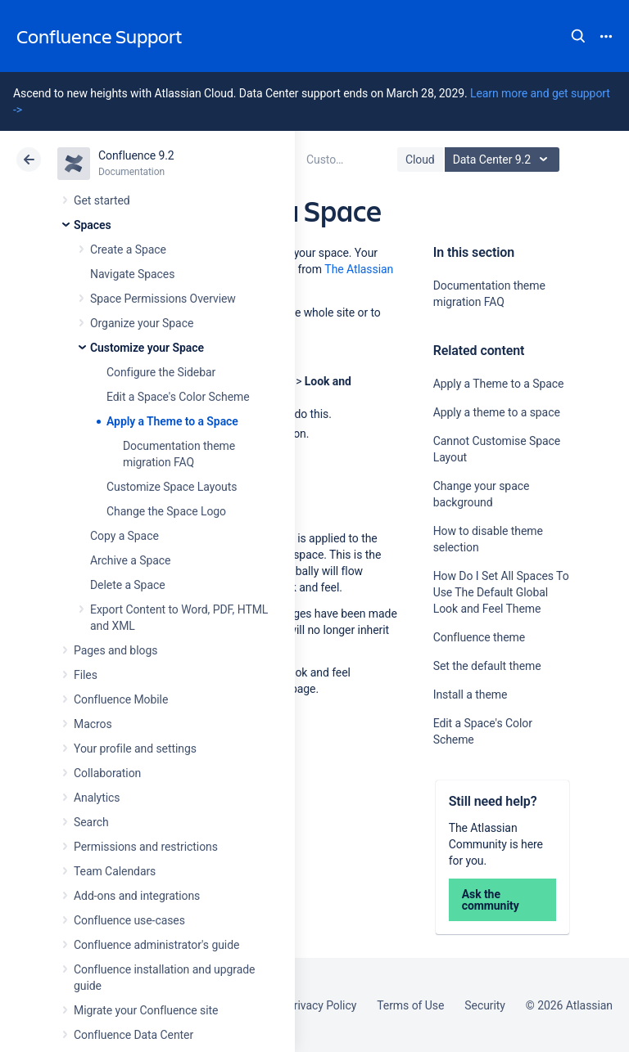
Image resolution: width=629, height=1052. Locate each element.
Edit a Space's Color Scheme (178, 396)
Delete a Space (127, 584)
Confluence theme (479, 637)
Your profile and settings (135, 748)
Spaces (92, 225)
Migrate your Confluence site (146, 1010)
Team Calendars (115, 871)
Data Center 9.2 (504, 159)
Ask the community (490, 900)
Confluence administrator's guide (156, 944)
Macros (93, 724)
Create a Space (128, 249)
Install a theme (470, 694)
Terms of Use (410, 1005)
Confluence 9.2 (136, 155)
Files (85, 674)
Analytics (97, 797)
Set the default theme (487, 665)
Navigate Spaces (132, 274)
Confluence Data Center (133, 1034)
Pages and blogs (115, 650)
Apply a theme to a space (496, 412)
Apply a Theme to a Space (172, 421)
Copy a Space (124, 535)
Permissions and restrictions (146, 846)
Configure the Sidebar (160, 372)
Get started (102, 200)
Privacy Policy (321, 1005)
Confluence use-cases (129, 920)
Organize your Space (141, 323)
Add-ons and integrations (137, 895)
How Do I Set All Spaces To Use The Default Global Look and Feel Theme (501, 592)
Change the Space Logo (166, 511)
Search (578, 36)
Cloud (420, 159)
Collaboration (107, 773)
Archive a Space (130, 560)
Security (484, 1005)
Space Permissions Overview (163, 298)
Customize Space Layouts (171, 486)
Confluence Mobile (121, 699)
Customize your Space (147, 347)
